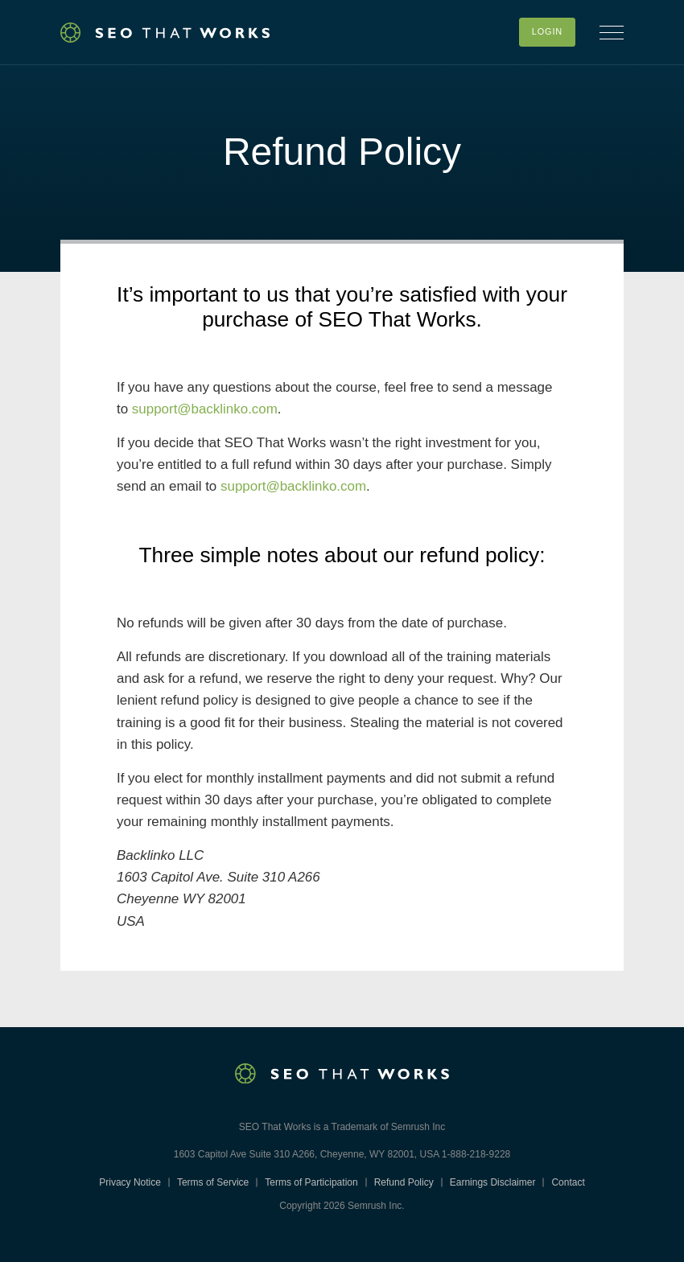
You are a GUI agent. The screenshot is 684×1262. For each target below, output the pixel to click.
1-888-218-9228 (476, 1154)
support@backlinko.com (205, 409)
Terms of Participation (311, 1182)
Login (547, 31)
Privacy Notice (130, 1182)
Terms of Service (213, 1182)
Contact (567, 1182)
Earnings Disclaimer (493, 1182)
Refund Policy (404, 1182)
